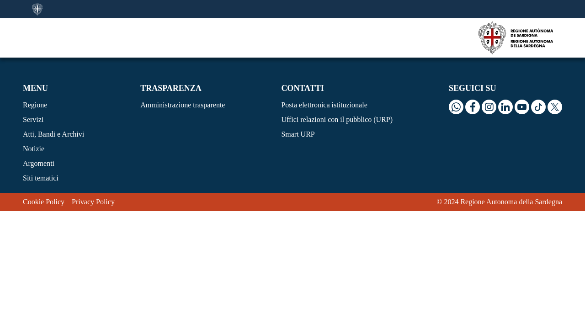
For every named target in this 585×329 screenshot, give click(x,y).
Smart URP (297, 134)
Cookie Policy (43, 202)
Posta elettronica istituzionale (324, 105)
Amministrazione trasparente (182, 105)
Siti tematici (40, 178)
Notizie (33, 149)
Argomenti (38, 163)
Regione (35, 105)
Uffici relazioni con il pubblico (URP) (337, 119)
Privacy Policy (93, 202)
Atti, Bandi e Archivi (53, 134)
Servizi (33, 119)
